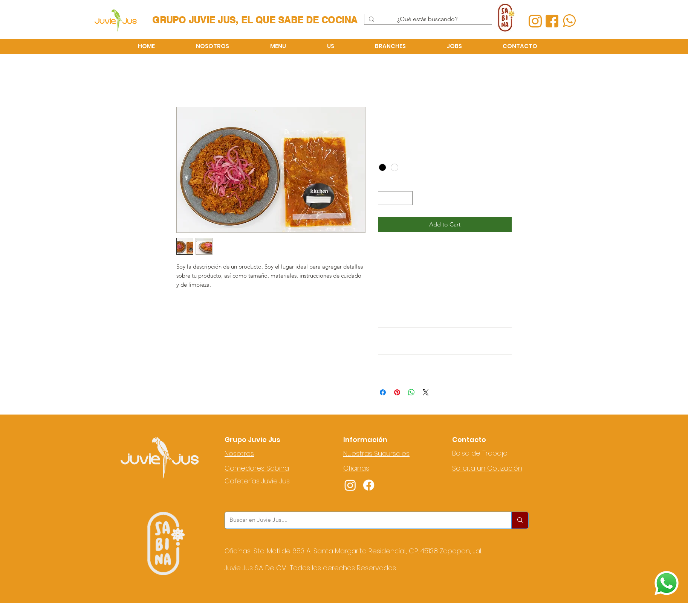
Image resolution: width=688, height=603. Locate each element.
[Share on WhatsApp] (411, 392)
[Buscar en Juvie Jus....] (362, 520)
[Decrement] (383, 198)
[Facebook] (368, 485)
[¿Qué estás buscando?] (427, 19)
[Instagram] (350, 485)
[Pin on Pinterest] (397, 392)
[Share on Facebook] (382, 392)
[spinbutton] (395, 198)
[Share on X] (425, 392)
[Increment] (406, 198)
